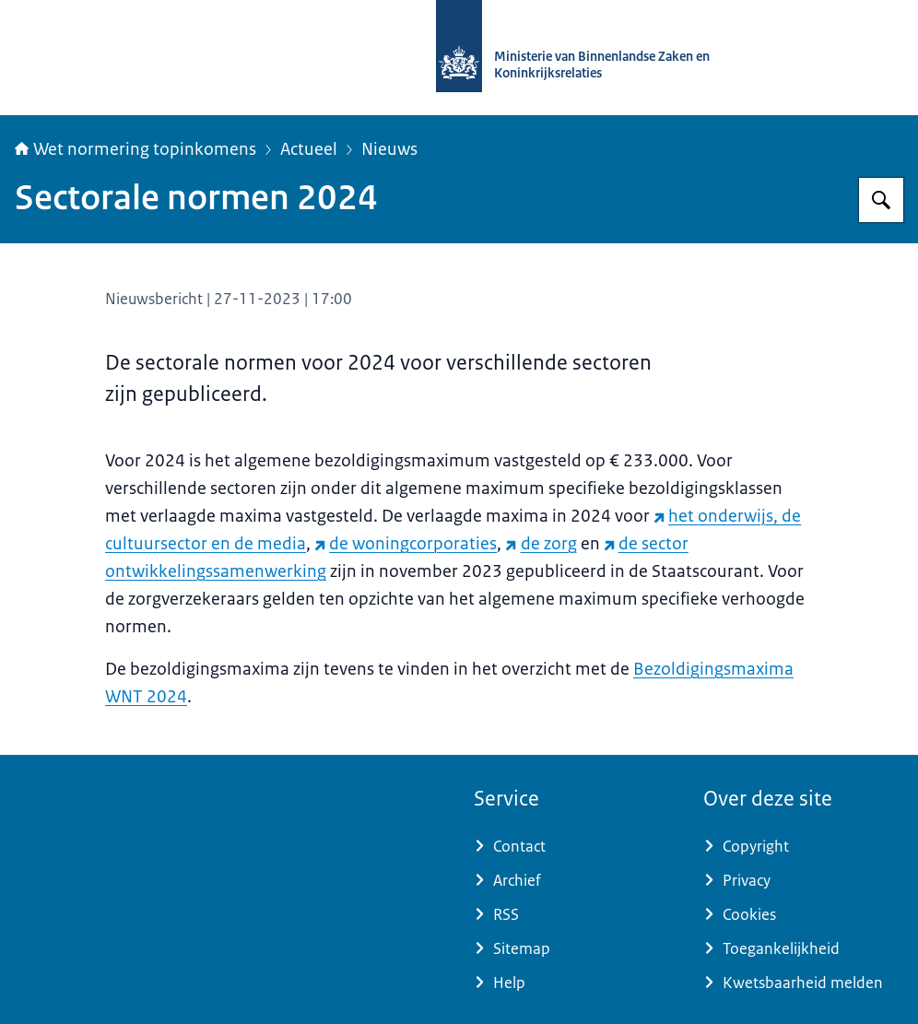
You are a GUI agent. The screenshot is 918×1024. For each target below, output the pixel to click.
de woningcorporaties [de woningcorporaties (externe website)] (405, 544)
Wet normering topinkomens (135, 149)
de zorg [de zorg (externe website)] (540, 544)
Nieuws (389, 149)
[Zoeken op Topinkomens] (881, 200)
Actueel (308, 149)
